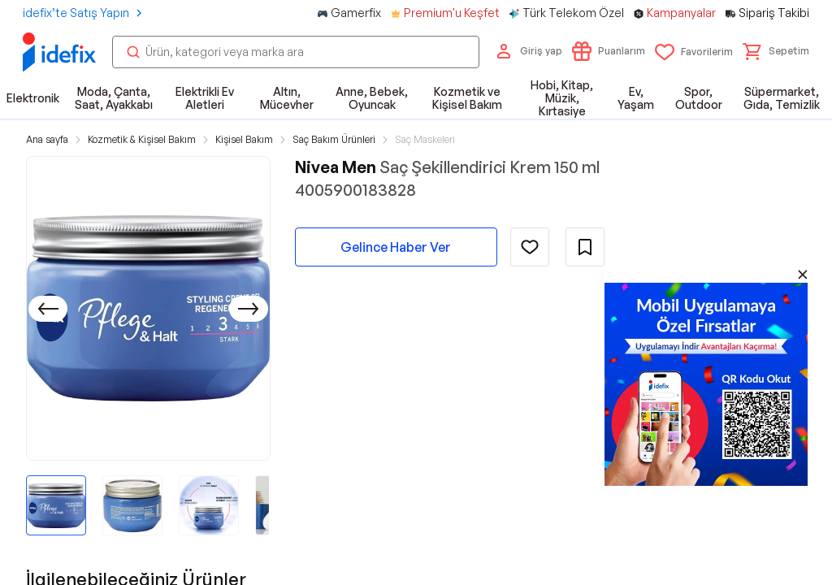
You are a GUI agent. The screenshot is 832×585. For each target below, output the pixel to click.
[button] (776, 51)
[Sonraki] (248, 309)
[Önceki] (47, 309)
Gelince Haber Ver (395, 247)
